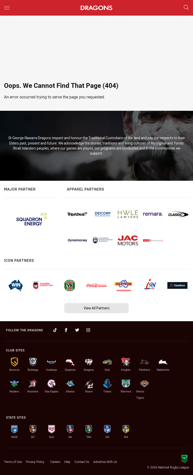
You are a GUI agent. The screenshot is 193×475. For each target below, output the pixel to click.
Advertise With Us (105, 462)
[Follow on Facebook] (66, 330)
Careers (55, 462)
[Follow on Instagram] (88, 330)
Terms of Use (13, 462)
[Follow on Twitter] (77, 330)
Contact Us (81, 462)
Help (67, 462)
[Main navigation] (7, 8)
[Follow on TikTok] (55, 330)
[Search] (186, 8)
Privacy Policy (35, 462)
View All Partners (97, 308)
